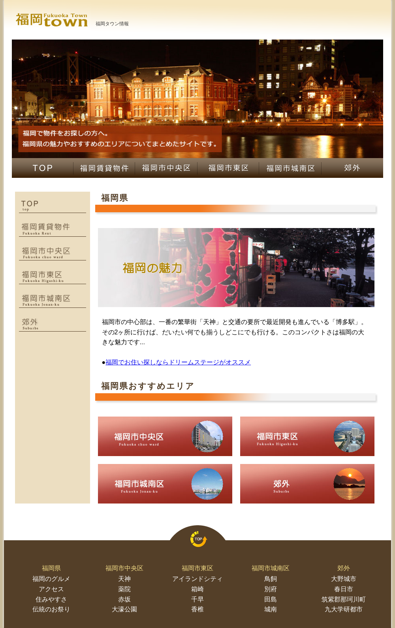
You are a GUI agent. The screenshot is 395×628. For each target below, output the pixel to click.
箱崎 (197, 589)
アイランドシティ (197, 578)
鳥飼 (270, 578)
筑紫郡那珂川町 (344, 599)
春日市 (343, 589)
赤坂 (124, 599)
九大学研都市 (344, 609)
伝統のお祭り (51, 609)
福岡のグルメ (51, 578)
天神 (124, 578)
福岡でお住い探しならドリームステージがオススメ (178, 362)
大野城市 (343, 578)
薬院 (124, 589)
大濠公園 (124, 609)
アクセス (51, 589)
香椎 (197, 609)
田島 (270, 599)
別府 (270, 589)
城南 (270, 609)
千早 (197, 599)
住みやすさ (51, 599)
